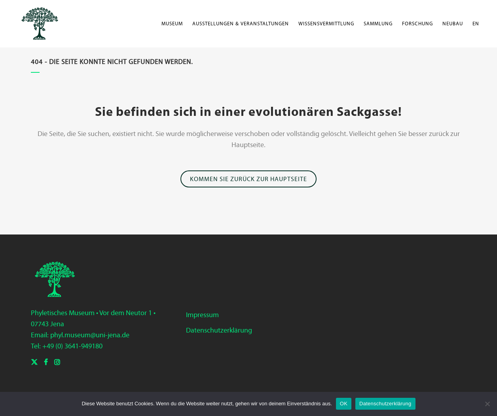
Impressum (202, 314)
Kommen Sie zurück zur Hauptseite (248, 179)
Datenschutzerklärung (219, 330)
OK (343, 404)
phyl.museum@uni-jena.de (89, 335)
